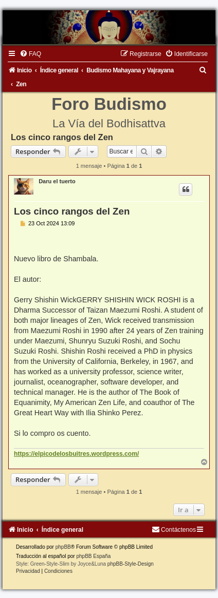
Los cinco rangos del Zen (62, 137)
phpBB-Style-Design (130, 564)
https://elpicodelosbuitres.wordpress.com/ (76, 453)
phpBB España (93, 556)
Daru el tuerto (57, 181)
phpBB (63, 547)
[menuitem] (30, 53)
